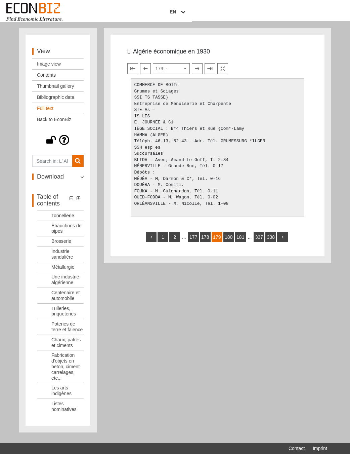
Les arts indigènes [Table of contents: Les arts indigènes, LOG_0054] (61, 394)
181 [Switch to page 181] (240, 240)
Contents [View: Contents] (46, 79)
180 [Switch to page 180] (228, 240)
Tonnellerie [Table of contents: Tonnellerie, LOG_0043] (62, 219)
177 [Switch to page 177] (193, 240)
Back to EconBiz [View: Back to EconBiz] (54, 123)
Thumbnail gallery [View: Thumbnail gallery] (55, 90)
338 (271, 240)
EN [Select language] (322, 12)
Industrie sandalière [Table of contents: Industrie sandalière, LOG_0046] (62, 257)
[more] (282, 241)
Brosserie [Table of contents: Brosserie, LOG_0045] (61, 245)
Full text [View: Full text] (45, 112)
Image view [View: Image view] (49, 68)
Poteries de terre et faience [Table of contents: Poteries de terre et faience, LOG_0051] (67, 330)
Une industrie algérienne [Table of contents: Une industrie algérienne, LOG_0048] (65, 283)
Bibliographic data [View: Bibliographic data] (55, 101)
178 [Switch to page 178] (205, 240)
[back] (151, 241)
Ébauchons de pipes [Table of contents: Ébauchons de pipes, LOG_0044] (66, 232)
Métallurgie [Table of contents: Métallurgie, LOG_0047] (62, 270)
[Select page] (171, 73)
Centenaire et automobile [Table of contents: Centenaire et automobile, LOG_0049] (65, 299)
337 (259, 240)
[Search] (77, 165)
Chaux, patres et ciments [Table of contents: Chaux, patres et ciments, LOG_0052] (66, 346)
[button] (58, 144)
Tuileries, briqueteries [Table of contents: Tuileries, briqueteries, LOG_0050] (63, 314)
